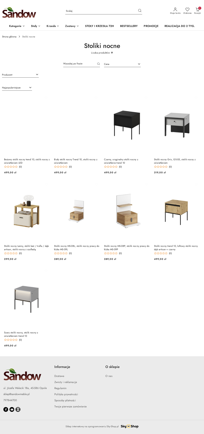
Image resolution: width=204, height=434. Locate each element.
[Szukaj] (98, 64)
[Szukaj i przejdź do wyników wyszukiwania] (139, 11)
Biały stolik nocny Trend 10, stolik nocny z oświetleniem (75, 161)
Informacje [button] (62, 366)
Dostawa (59, 376)
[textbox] (118, 64)
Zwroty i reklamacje (65, 382)
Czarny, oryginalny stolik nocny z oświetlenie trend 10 (121, 161)
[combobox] (122, 64)
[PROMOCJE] (151, 26)
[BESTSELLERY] (129, 26)
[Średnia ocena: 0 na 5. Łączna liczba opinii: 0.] (13, 166)
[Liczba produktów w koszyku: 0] (197, 11)
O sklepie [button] (112, 366)
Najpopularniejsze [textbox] (11, 87)
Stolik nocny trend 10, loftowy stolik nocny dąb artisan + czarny (176, 247)
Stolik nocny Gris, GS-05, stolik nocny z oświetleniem (175, 161)
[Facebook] (5, 409)
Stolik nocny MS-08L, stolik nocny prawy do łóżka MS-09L (76, 247)
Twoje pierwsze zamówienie (70, 406)
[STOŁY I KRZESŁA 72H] (99, 26)
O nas (108, 376)
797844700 (10, 400)
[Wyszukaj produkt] (103, 11)
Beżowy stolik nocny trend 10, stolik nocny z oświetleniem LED (27, 161)
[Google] (18, 409)
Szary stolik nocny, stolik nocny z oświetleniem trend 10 (21, 334)
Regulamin (60, 388)
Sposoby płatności (65, 400)
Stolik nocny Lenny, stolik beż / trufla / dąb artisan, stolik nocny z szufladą (26, 247)
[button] (17, 26)
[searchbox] (20, 74)
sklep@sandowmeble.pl (16, 394)
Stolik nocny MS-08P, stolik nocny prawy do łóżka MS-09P (127, 247)
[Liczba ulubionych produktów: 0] (187, 11)
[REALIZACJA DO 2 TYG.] (179, 26)
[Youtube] (11, 409)
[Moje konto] (175, 11)
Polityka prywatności (66, 394)
